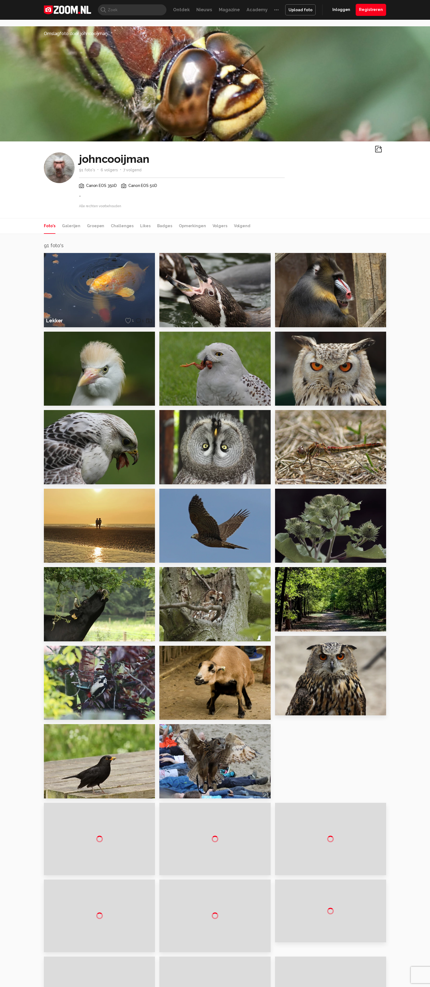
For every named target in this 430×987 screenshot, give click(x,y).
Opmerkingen (192, 226)
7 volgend (132, 170)
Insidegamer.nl (320, 978)
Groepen (95, 226)
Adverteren (332, 912)
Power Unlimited (351, 978)
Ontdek (181, 9)
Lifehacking (255, 978)
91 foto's (87, 170)
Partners (329, 941)
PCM (116, 978)
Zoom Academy (161, 984)
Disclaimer (331, 922)
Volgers (220, 226)
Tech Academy (191, 984)
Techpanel (277, 978)
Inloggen (341, 9)
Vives (212, 984)
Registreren (371, 9)
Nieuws (204, 9)
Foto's (49, 226)
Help (326, 951)
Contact (329, 961)
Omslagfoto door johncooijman (76, 33)
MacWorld (233, 978)
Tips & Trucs (166, 978)
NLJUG (256, 984)
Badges (164, 226)
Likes (145, 226)
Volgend (242, 226)
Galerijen (71, 226)
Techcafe (213, 978)
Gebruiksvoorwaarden (342, 931)
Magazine (229, 9)
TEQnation (274, 984)
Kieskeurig (71, 978)
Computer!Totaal (137, 978)
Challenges (122, 226)
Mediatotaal (191, 978)
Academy (257, 9)
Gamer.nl (297, 978)
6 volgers (109, 170)
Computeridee (96, 978)
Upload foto (300, 10)
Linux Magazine (233, 984)
